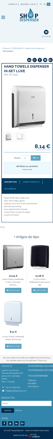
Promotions (33, 386)
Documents (10, 189)
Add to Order (13, 290)
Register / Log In (28, 4)
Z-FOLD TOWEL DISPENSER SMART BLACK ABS (39, 282)
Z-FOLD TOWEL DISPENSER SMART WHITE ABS (13, 338)
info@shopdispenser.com (15, 391)
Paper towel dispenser (34, 48)
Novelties (32, 383)
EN (48, 4)
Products (6, 48)
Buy (35, 158)
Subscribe (7, 410)
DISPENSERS (17, 48)
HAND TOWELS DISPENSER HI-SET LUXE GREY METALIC (13, 282)
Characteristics (31, 182)
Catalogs (32, 380)
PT (41, 4)
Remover (18, 410)
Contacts (12, 4)
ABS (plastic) (8, 51)
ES (45, 4)
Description (10, 182)
